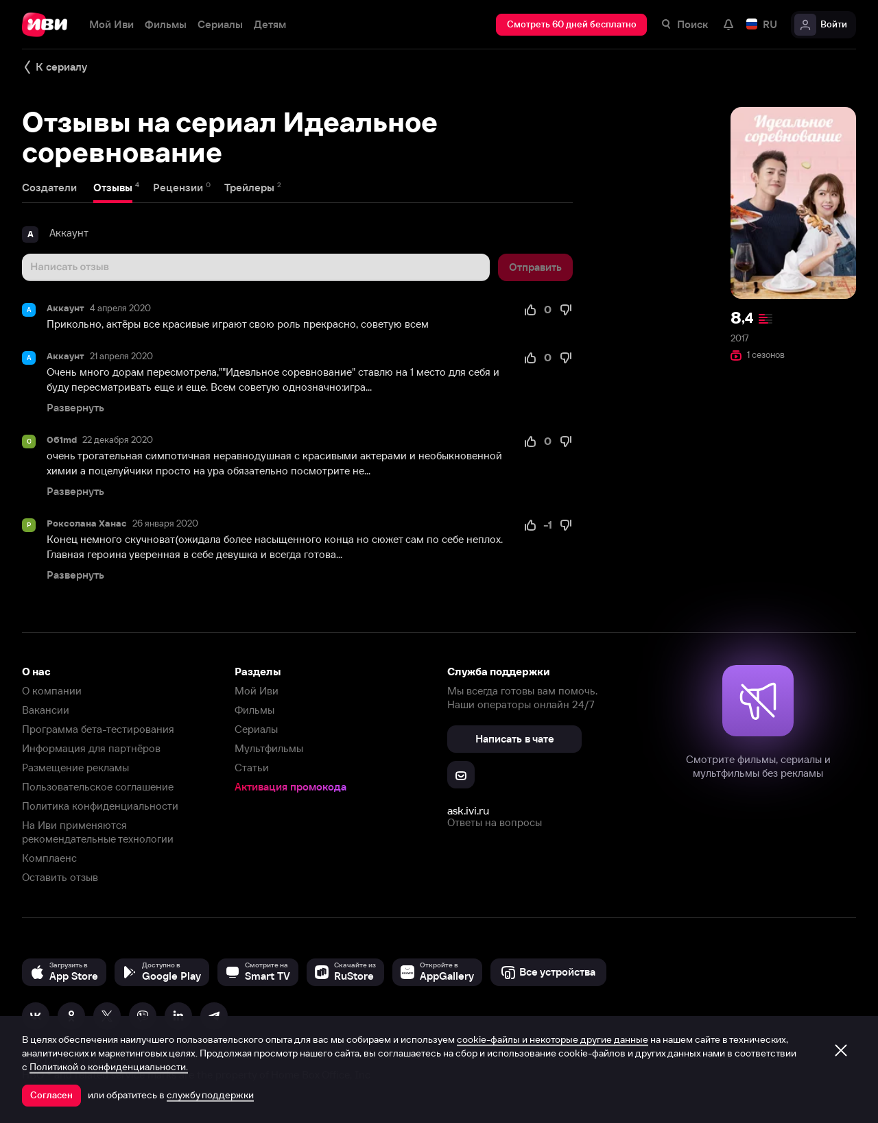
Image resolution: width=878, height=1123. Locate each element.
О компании (52, 691)
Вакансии (45, 710)
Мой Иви (256, 691)
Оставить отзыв (60, 877)
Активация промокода (290, 787)
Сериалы (256, 729)
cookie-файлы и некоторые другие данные (552, 1039)
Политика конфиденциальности (100, 806)
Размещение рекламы (75, 767)
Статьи (252, 767)
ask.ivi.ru (468, 810)
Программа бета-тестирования (98, 729)
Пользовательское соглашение (98, 787)
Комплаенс (49, 858)
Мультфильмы (269, 748)
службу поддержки (210, 1094)
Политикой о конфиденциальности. (108, 1066)
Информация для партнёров (91, 748)
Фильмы (254, 710)
